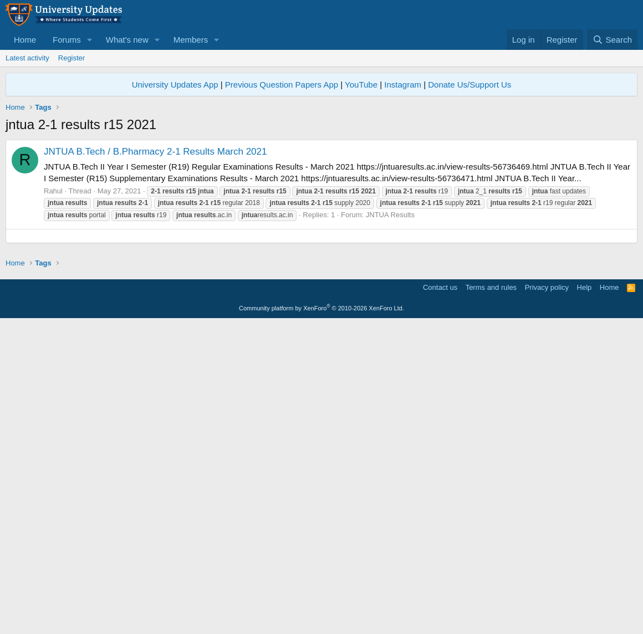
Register (71, 58)
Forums (67, 39)
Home (25, 39)
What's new (127, 39)
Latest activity (27, 58)
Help (584, 598)
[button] (90, 39)
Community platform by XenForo (321, 618)
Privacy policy (547, 598)
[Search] (612, 39)
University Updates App (175, 84)
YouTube (361, 84)
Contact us (440, 598)
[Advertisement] (321, 313)
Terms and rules (491, 598)
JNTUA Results (390, 215)
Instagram (402, 84)
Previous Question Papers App (281, 84)
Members (190, 39)
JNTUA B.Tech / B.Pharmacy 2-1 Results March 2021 (155, 151)
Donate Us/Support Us (469, 84)
